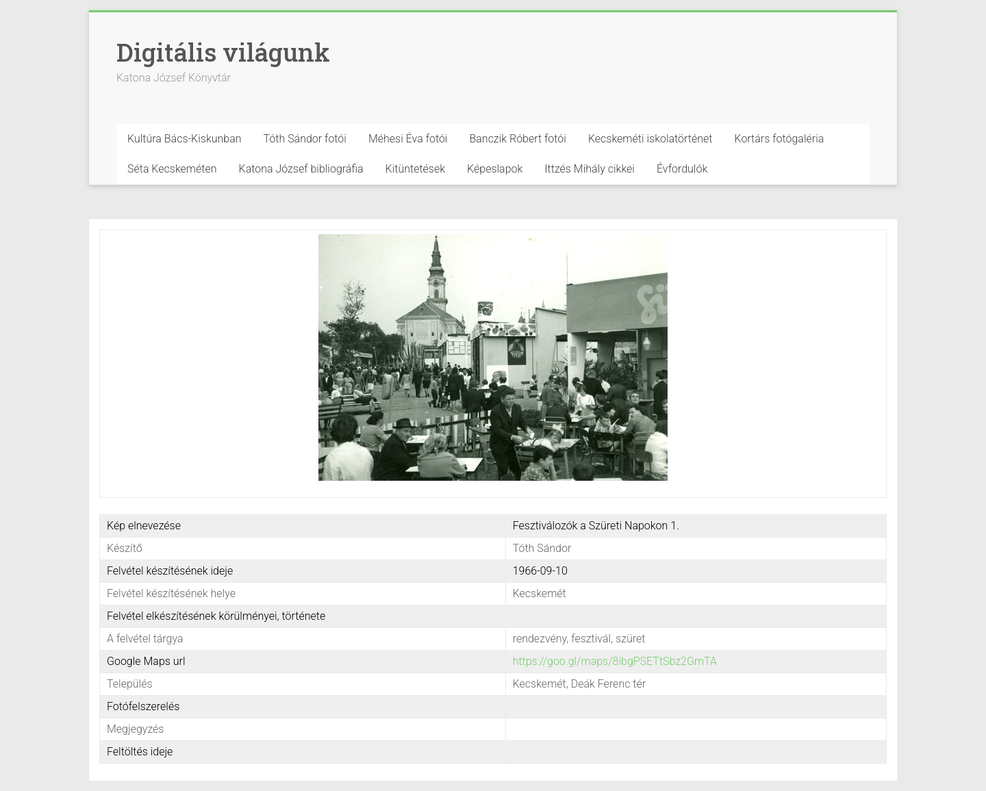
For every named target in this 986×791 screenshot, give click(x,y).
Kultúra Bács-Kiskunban (184, 138)
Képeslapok (494, 168)
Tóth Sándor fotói (305, 138)
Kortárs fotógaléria (779, 138)
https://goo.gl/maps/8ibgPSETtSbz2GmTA (615, 661)
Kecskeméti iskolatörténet (650, 138)
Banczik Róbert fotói (517, 138)
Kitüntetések (415, 168)
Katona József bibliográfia (301, 168)
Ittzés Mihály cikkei (589, 168)
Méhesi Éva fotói (408, 138)
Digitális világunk (223, 52)
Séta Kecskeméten (172, 168)
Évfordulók (682, 168)
